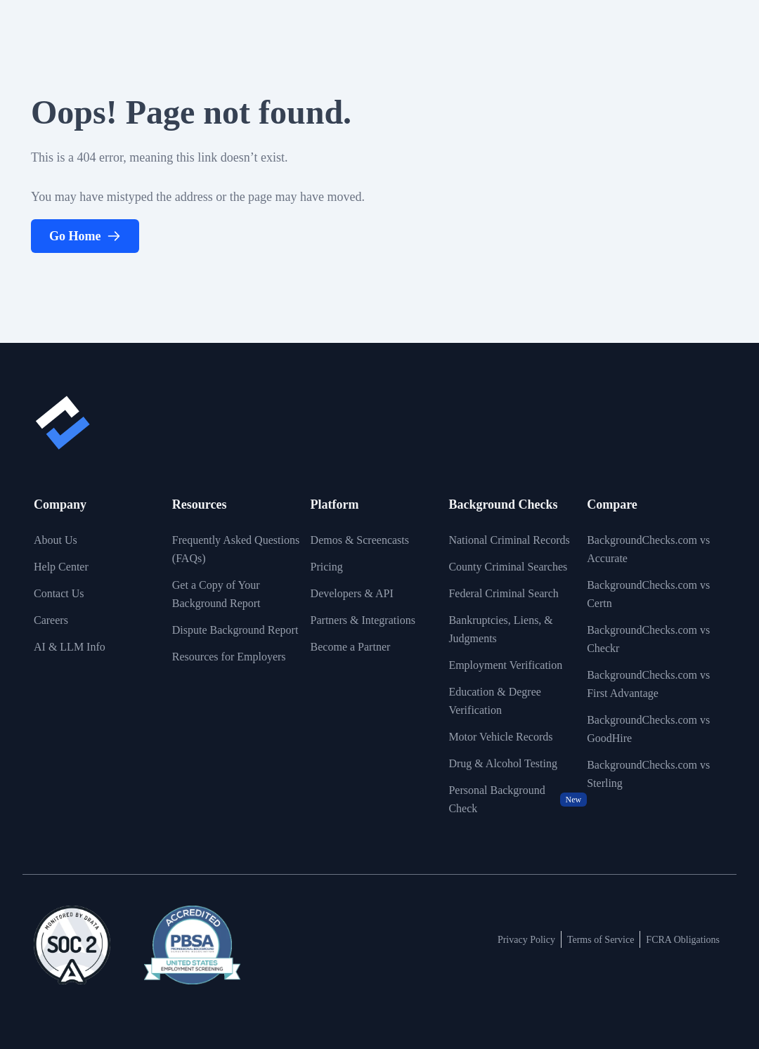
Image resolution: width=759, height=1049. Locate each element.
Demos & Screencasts (360, 540)
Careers (51, 620)
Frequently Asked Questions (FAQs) (235, 549)
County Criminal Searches (507, 567)
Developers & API (352, 593)
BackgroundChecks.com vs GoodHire (648, 729)
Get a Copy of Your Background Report (216, 594)
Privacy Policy (526, 939)
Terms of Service (600, 939)
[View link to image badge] (72, 945)
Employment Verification (505, 665)
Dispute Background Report (235, 630)
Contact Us (59, 593)
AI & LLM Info (69, 647)
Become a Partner (351, 647)
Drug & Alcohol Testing (502, 763)
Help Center (61, 567)
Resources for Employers (229, 657)
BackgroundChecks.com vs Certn (648, 594)
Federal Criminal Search (503, 593)
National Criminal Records (508, 540)
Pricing (327, 567)
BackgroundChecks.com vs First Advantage (648, 684)
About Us (55, 540)
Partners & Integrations (363, 620)
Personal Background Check (517, 799)
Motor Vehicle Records (500, 737)
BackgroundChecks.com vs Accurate (648, 549)
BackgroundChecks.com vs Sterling (648, 774)
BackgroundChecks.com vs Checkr (648, 639)
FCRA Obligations (683, 939)
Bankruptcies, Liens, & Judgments (500, 629)
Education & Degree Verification (494, 701)
